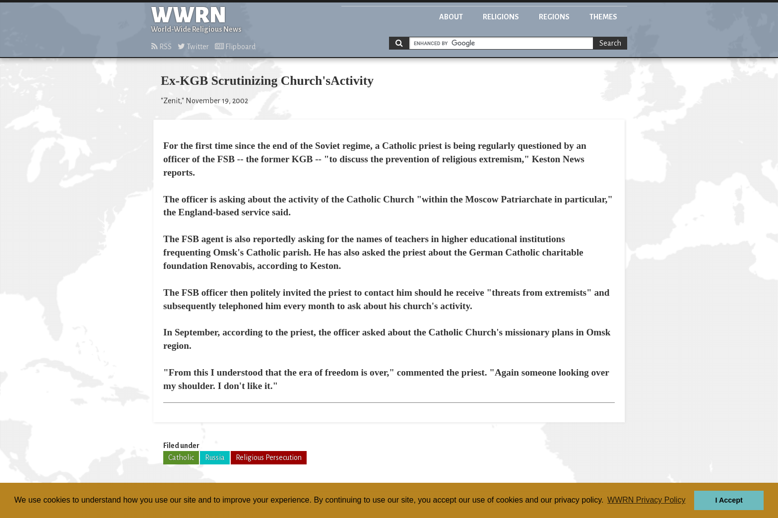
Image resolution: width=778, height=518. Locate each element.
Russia (215, 457)
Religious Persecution (269, 457)
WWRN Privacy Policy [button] (646, 500)
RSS (161, 47)
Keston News (558, 159)
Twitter (193, 47)
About (451, 17)
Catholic (181, 457)
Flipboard (235, 47)
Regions (554, 17)
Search (610, 43)
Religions (501, 17)
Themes (603, 17)
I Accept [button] (728, 500)
